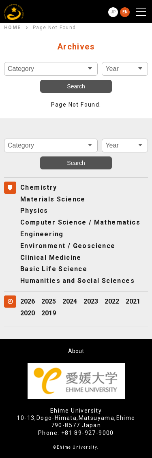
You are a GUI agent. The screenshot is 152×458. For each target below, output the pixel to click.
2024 (69, 301)
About (76, 351)
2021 (133, 301)
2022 (112, 301)
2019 (48, 313)
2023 (90, 301)
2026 (27, 301)
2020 (27, 313)
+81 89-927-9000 (87, 433)
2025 (48, 301)
